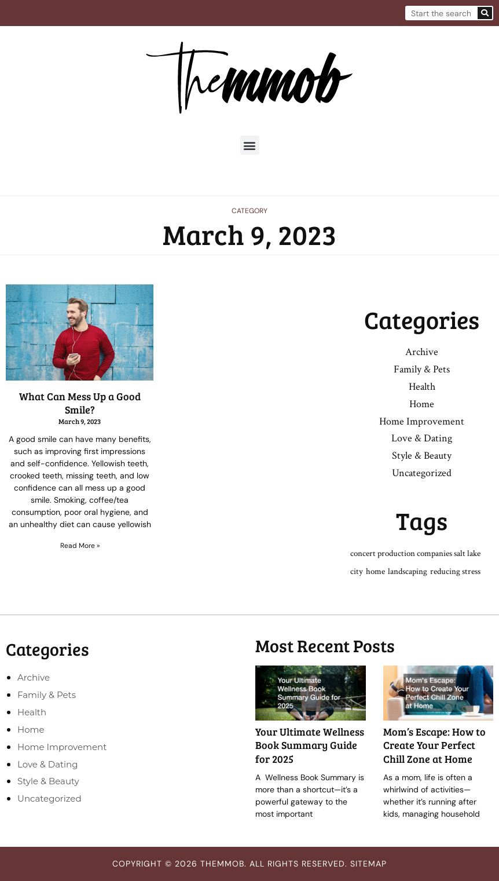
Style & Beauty (422, 455)
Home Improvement (421, 421)
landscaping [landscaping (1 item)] (407, 571)
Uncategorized (422, 473)
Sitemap (368, 863)
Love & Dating (421, 438)
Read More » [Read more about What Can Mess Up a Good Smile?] (80, 545)
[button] (249, 145)
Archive (421, 352)
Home (421, 404)
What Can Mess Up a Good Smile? (80, 402)
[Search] (485, 13)
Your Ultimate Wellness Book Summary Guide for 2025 (309, 745)
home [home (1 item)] (375, 571)
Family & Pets (422, 369)
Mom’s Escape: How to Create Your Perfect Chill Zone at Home (434, 745)
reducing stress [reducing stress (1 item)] (455, 571)
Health (422, 386)
